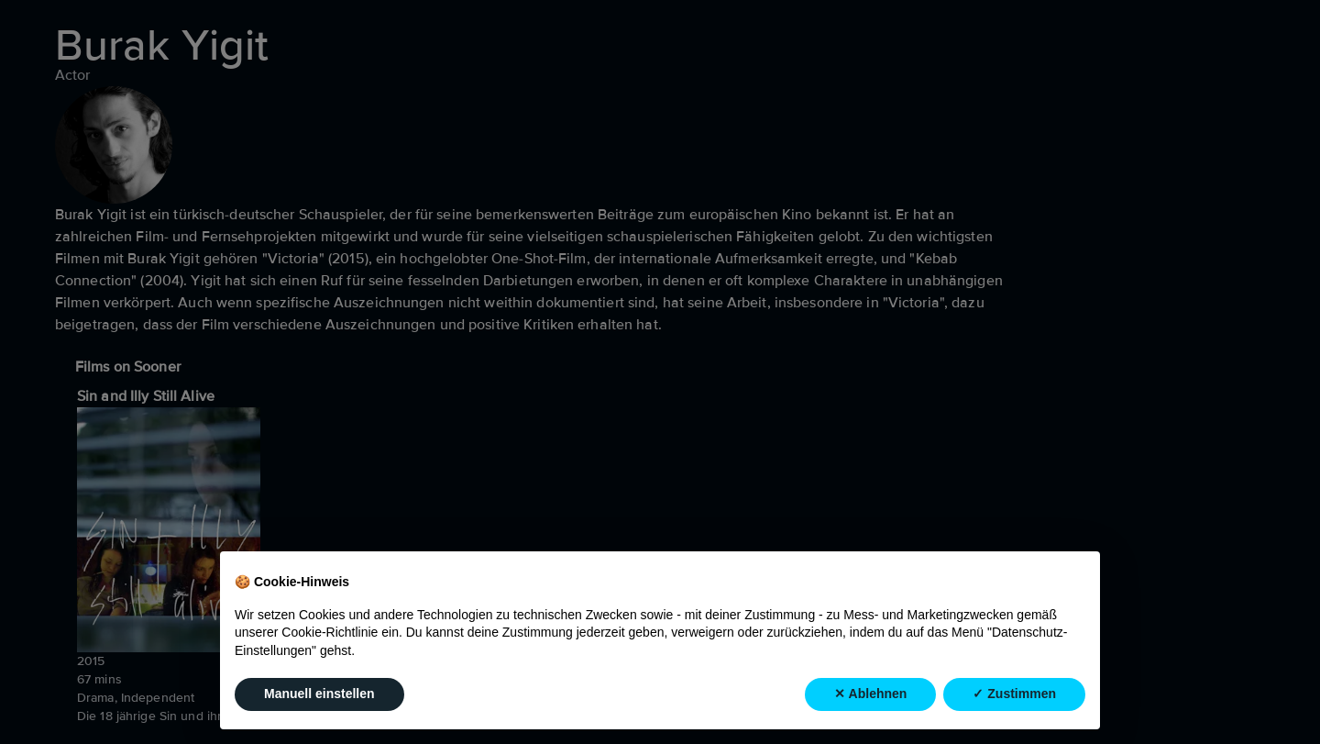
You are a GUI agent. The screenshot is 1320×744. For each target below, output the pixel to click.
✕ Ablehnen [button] (870, 694)
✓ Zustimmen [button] (1014, 694)
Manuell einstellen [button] (319, 694)
